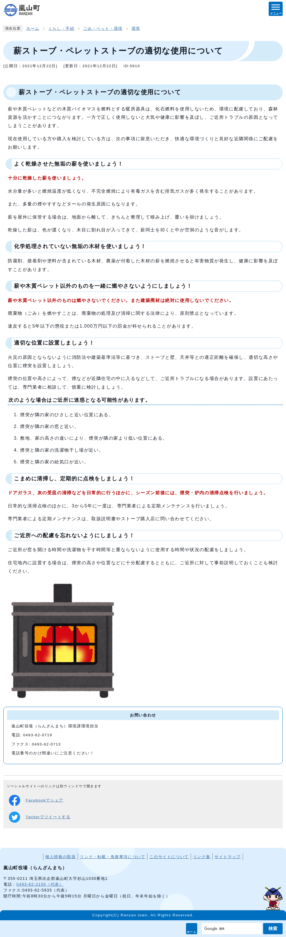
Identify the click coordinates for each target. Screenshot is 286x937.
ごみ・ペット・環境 (102, 28)
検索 (272, 928)
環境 (136, 28)
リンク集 (201, 856)
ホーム (192, 931)
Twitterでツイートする (39, 817)
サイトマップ (227, 856)
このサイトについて (169, 856)
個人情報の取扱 (60, 856)
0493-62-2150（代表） (40, 884)
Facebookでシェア (36, 800)
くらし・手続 (61, 28)
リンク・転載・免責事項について (112, 856)
